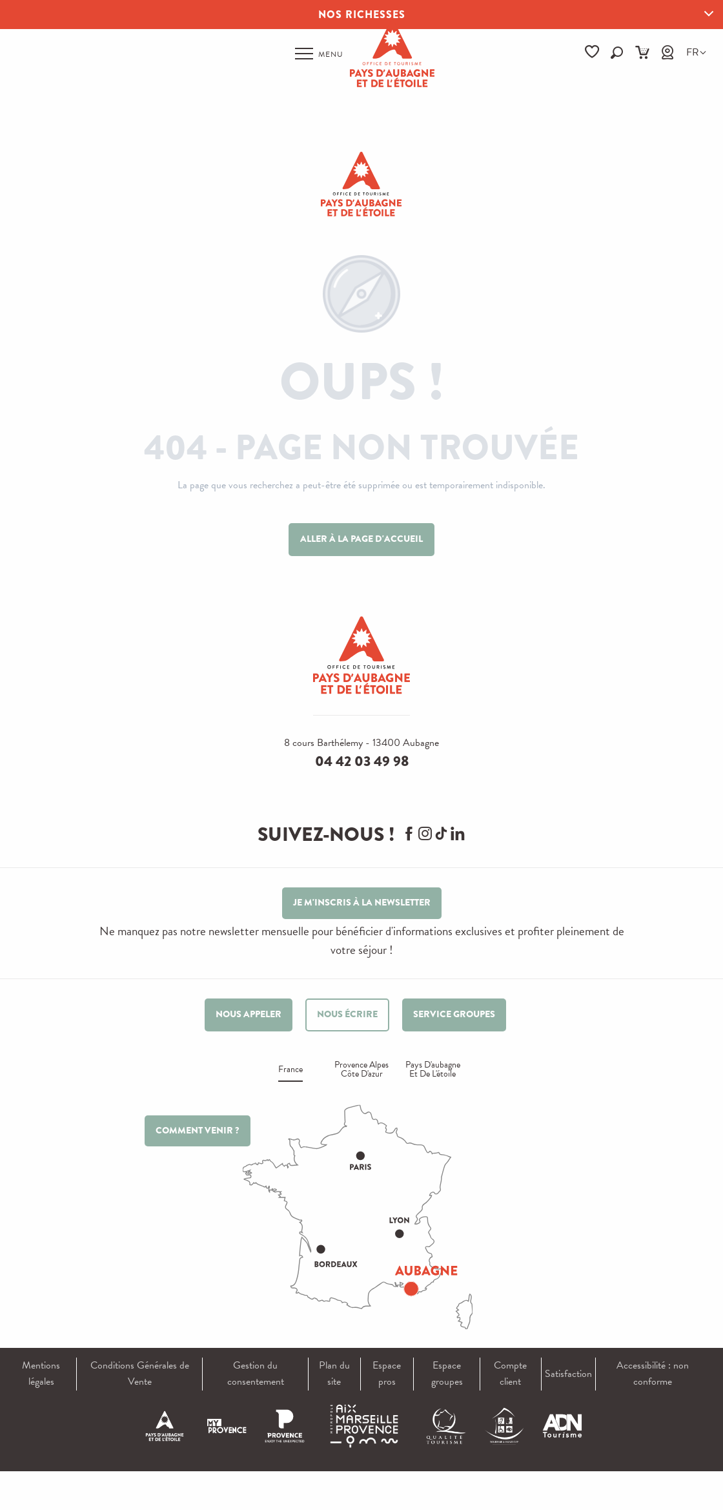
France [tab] (290, 1070)
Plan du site (334, 1374)
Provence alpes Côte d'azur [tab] (361, 1070)
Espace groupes (447, 1374)
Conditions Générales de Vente (139, 1374)
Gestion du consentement (255, 1374)
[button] (617, 52)
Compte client (510, 1374)
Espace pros (386, 1374)
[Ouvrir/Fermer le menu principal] (319, 53)
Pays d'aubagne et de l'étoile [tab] (432, 1070)
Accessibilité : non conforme (652, 1374)
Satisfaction (568, 1373)
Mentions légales (41, 1374)
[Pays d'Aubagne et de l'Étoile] (361, 184)
